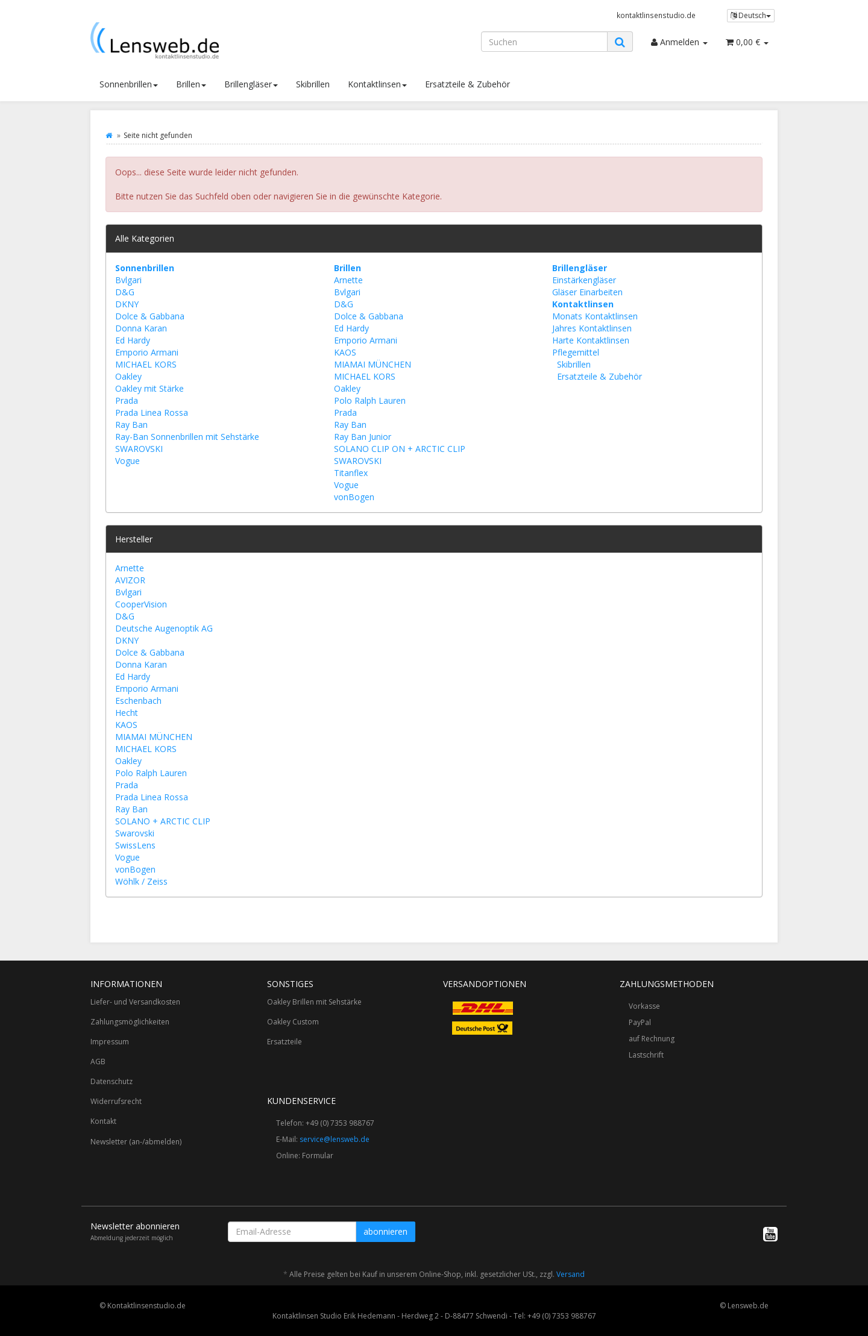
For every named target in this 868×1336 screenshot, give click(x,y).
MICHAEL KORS (146, 364)
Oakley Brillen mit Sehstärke (314, 1002)
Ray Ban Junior (362, 436)
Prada (126, 400)
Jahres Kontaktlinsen (592, 328)
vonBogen (354, 497)
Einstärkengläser (584, 280)
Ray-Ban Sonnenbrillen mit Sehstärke (187, 436)
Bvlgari (128, 280)
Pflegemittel (575, 352)
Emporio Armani (146, 352)
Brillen (191, 84)
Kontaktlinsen (377, 84)
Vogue (127, 460)
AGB (97, 1061)
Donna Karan (141, 328)
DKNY (127, 304)
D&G (124, 292)
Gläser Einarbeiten (587, 292)
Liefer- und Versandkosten (135, 1002)
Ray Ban (131, 424)
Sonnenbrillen (128, 84)
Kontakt (103, 1121)
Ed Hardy (132, 340)
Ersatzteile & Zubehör (467, 84)
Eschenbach (138, 700)
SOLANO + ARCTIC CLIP (162, 821)
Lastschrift (646, 1055)
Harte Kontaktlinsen (590, 340)
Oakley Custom (293, 1022)
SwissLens (135, 845)
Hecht (126, 712)
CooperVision (141, 604)
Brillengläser (251, 84)
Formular (317, 1155)
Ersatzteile (284, 1041)
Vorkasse (644, 1006)
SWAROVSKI (139, 448)
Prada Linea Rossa (151, 412)
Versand (570, 1274)
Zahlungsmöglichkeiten (129, 1022)
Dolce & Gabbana (149, 316)
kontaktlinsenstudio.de (656, 15)
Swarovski (134, 833)
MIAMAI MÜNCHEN (372, 364)
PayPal (640, 1022)
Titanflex (351, 472)
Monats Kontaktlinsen (595, 316)
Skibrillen (313, 84)
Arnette (348, 280)
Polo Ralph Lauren (370, 400)
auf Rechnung (652, 1038)
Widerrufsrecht (116, 1101)
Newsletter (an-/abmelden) (135, 1142)
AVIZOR (130, 580)
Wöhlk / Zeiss (141, 881)
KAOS (345, 352)
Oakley (128, 376)
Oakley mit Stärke (149, 388)
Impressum (109, 1041)
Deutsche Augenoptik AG (164, 628)
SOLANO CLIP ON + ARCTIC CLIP (399, 448)
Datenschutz (111, 1081)
